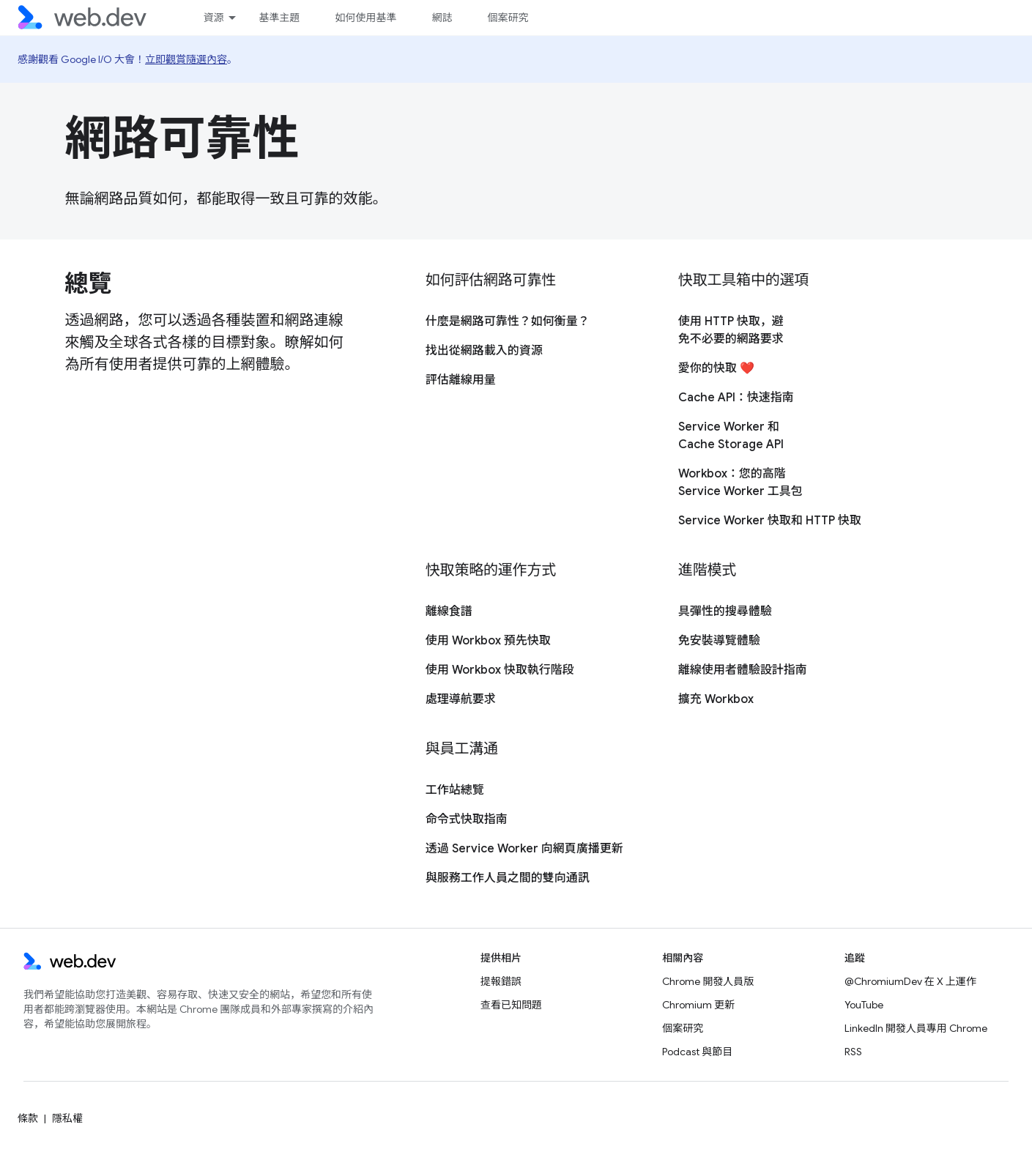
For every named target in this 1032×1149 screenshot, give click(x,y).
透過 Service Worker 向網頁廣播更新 (524, 848)
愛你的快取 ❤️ (716, 368)
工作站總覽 (455, 790)
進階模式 (707, 570)
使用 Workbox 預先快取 (488, 640)
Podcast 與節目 (697, 1051)
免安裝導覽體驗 (719, 640)
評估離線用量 (461, 380)
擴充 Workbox (716, 699)
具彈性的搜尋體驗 (725, 611)
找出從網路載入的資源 (484, 350)
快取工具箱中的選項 (743, 280)
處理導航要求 (461, 699)
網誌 (441, 17)
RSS (853, 1051)
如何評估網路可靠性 (491, 280)
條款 (28, 1118)
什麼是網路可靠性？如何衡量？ (508, 321)
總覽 (88, 283)
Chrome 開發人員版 (708, 981)
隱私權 (67, 1118)
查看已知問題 (511, 1004)
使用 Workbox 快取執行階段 (500, 670)
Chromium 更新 (698, 1004)
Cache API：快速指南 (736, 397)
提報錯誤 (500, 981)
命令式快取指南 (467, 819)
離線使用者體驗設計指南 (742, 670)
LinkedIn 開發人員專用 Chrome (915, 1028)
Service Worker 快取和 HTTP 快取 (769, 520)
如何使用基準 (365, 17)
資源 (213, 17)
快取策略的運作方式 (491, 570)
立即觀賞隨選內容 (186, 59)
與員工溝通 (462, 749)
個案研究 (507, 17)
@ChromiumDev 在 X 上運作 (910, 981)
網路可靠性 (182, 138)
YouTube (863, 1004)
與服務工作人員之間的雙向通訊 (508, 878)
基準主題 (279, 17)
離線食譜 (449, 611)
